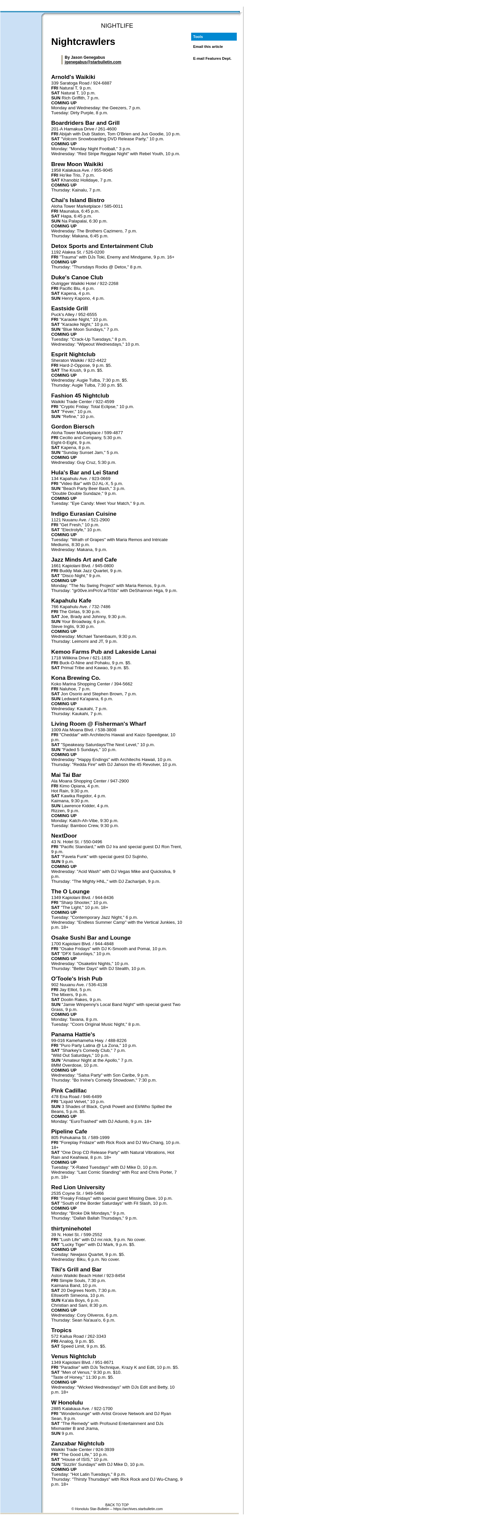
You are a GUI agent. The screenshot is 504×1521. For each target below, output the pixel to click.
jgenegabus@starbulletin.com (93, 62)
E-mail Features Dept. (212, 58)
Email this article (208, 47)
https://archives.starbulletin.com (138, 1509)
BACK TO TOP (117, 1505)
